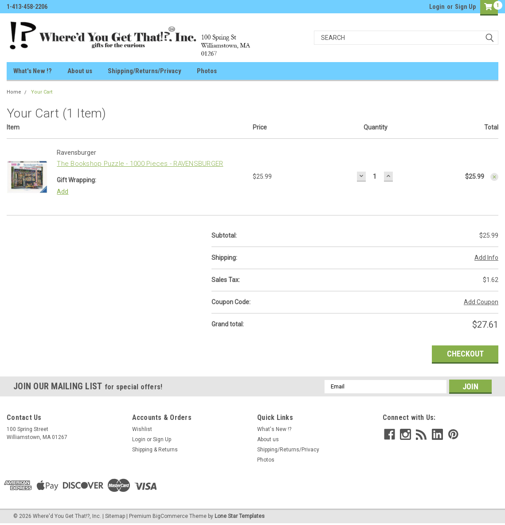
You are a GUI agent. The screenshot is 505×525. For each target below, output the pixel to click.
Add (62, 191)
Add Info (486, 257)
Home (14, 92)
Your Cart (41, 92)
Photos (207, 71)
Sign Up (465, 6)
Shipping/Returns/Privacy (144, 71)
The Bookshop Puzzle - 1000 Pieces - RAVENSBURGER (140, 164)
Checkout (465, 353)
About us (79, 71)
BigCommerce (170, 516)
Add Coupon (481, 302)
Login (437, 6)
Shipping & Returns (155, 450)
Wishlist (142, 429)
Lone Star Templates (240, 516)
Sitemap (115, 516)
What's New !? (32, 71)
